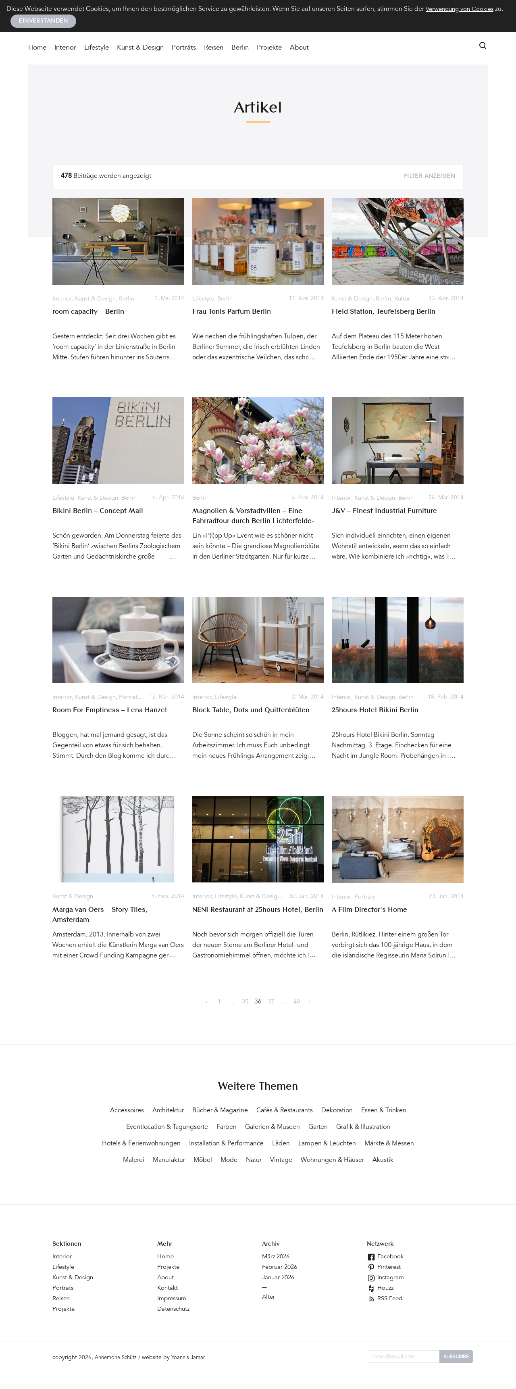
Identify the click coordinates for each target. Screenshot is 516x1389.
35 (245, 1002)
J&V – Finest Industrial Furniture (387, 511)
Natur (378, 1160)
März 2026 (277, 1273)
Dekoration (376, 1111)
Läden (388, 1144)
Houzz (381, 1305)
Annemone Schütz (118, 1375)
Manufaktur (285, 1160)
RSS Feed (386, 1315)
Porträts (184, 49)
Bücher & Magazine (244, 1111)
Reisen (213, 49)
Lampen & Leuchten (128, 1160)
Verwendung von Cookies (462, 9)
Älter (269, 1314)
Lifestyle (96, 49)
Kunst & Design (140, 49)
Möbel (322, 1160)
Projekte (269, 49)
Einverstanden (43, 22)
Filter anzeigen (429, 177)
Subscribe (456, 1374)
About (299, 49)
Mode (350, 1160)
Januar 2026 (279, 1294)
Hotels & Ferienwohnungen (232, 1144)
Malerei (246, 1160)
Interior (65, 49)
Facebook (386, 1273)
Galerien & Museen (339, 1127)
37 (271, 1002)
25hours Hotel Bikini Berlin (377, 711)
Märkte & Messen (197, 1160)
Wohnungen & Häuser (242, 1177)
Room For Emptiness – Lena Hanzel (112, 711)
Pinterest (384, 1284)
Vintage (407, 1160)
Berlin (240, 49)
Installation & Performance (327, 1144)
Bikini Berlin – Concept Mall (99, 511)
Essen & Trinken (140, 1127)
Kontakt (168, 1305)
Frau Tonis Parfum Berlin (234, 312)
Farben (288, 1127)
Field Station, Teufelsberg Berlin (386, 312)
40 (296, 1002)
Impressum (173, 1315)
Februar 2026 (281, 1284)
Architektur (187, 1111)
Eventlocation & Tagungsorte (222, 1127)
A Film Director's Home (371, 910)
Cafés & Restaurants (317, 1111)
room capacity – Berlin (89, 312)
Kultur (407, 299)
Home (37, 49)
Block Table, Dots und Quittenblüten (254, 711)
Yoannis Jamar (194, 1375)
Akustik (298, 1177)
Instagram (386, 1294)
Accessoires (142, 1111)
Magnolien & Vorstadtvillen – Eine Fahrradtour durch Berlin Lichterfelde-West (256, 522)
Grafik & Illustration (149, 1144)
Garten (390, 1127)
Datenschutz (175, 1326)
